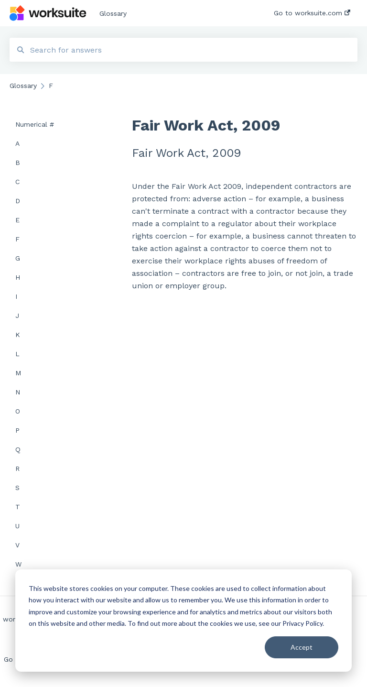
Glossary (113, 13)
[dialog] (183, 620)
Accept (302, 647)
